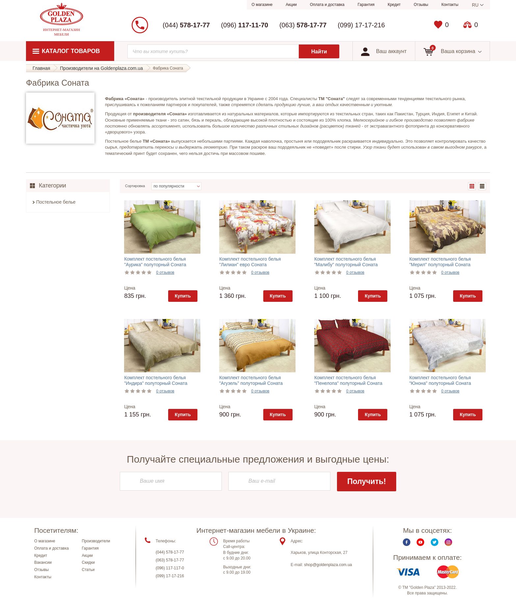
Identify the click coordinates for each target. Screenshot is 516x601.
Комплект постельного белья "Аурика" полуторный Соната (155, 261)
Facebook (406, 542)
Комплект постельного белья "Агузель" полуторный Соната (251, 380)
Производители (96, 541)
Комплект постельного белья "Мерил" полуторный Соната (440, 261)
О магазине (262, 4)
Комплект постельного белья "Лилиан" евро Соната (250, 261)
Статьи (88, 569)
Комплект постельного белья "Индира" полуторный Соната (155, 380)
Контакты (449, 4)
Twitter (434, 542)
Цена (129, 288)
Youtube (420, 542)
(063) (302, 25)
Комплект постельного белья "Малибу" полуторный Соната (346, 261)
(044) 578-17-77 (170, 552)
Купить (183, 296)
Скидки (88, 562)
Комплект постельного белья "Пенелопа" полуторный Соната (348, 380)
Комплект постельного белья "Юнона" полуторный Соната (440, 380)
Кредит (394, 4)
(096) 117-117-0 (170, 568)
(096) (244, 25)
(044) (186, 25)
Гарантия (366, 4)
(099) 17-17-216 (361, 25)
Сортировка (135, 186)
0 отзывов (165, 272)
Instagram (448, 542)
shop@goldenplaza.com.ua (328, 564)
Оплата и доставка (327, 4)
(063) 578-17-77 (170, 560)
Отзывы (421, 4)
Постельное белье (56, 202)
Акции (291, 4)
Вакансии (43, 562)
